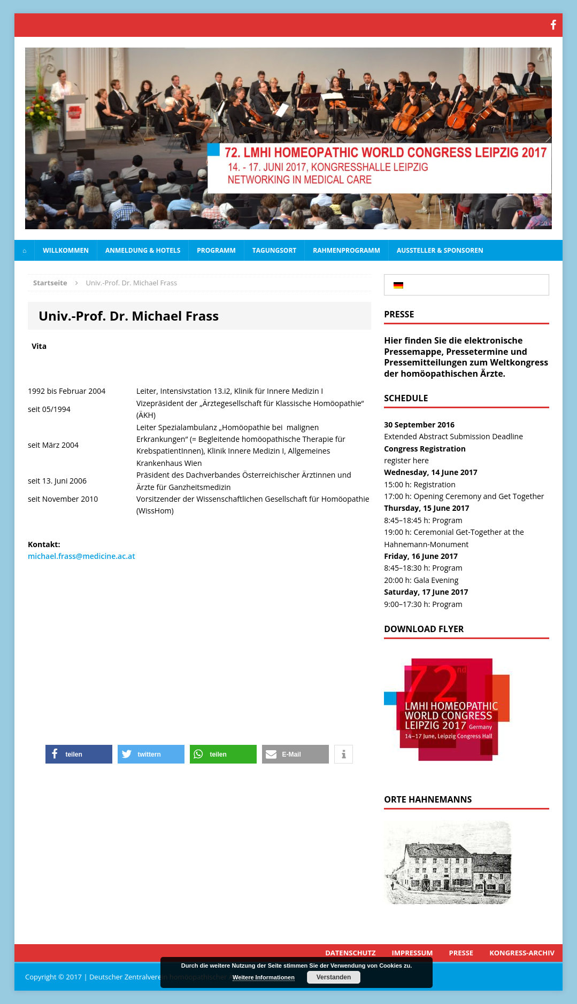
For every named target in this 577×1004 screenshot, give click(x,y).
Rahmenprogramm (346, 250)
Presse (461, 953)
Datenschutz (350, 953)
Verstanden (334, 977)
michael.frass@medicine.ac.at (81, 556)
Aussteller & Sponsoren (440, 250)
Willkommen (66, 250)
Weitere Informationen (264, 977)
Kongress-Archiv (522, 953)
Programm (216, 250)
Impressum (412, 953)
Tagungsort (274, 250)
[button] (78, 754)
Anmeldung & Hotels (142, 250)
